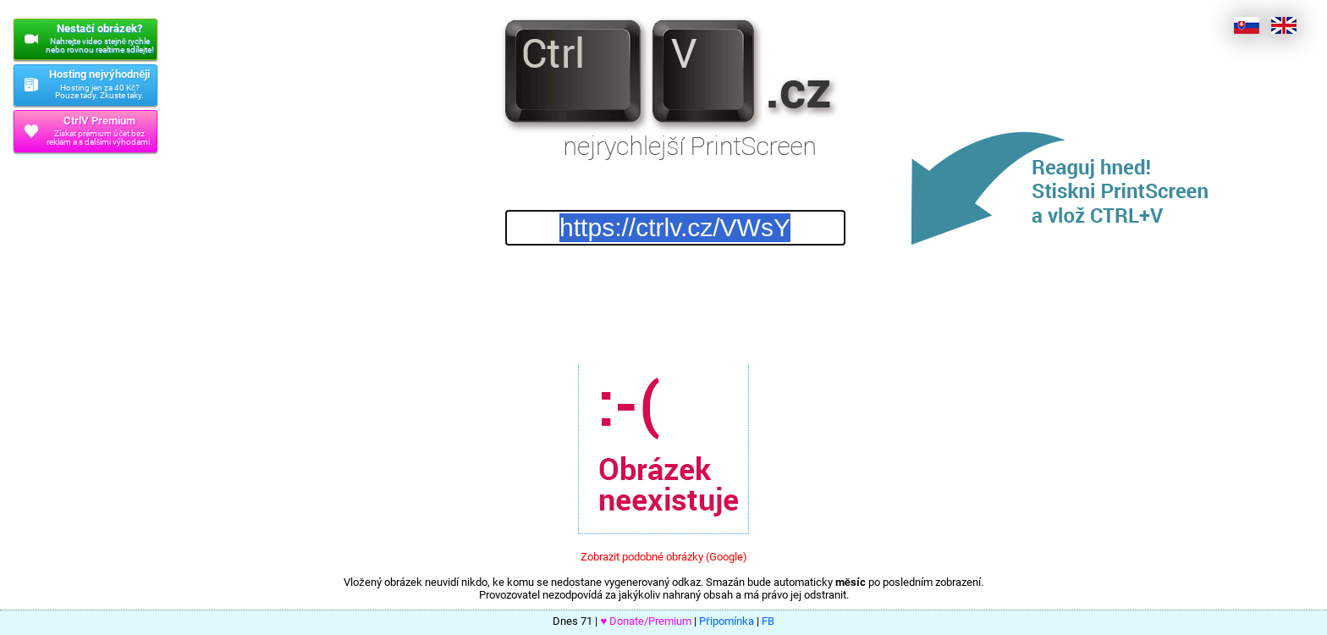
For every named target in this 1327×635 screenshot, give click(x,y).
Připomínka (726, 621)
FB (768, 621)
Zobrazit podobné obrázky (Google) (664, 556)
